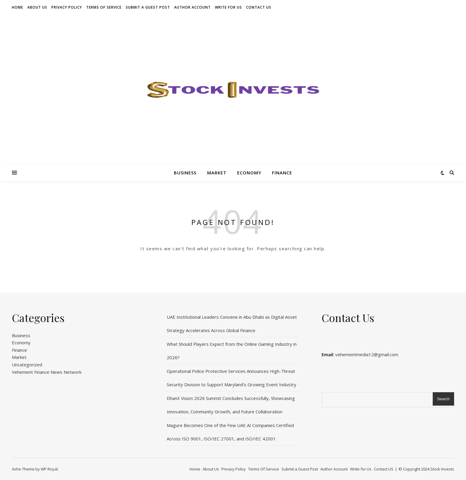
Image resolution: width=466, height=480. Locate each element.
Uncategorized (27, 365)
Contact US (258, 7)
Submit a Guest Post (148, 7)
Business (185, 173)
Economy (249, 173)
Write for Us (228, 7)
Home (17, 7)
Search (443, 399)
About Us (37, 7)
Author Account (192, 7)
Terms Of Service (104, 7)
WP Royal (49, 469)
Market (216, 173)
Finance (282, 173)
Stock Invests (442, 469)
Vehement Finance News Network (46, 372)
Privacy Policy (66, 7)
